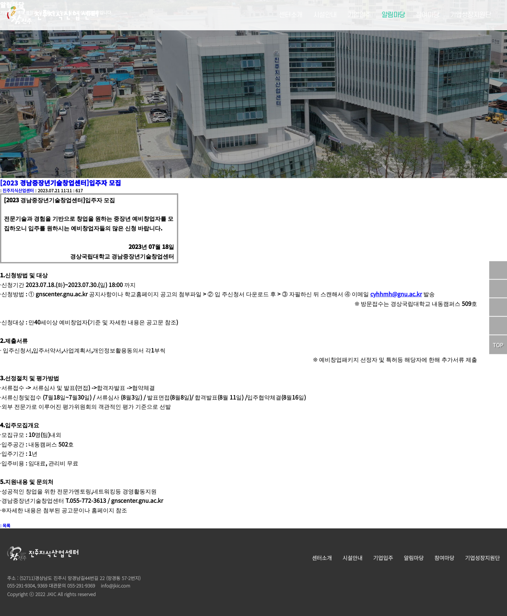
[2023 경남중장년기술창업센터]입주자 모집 (60, 182)
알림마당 (393, 15)
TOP (498, 345)
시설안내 (325, 15)
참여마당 (427, 15)
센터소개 (291, 15)
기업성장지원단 (470, 15)
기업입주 (359, 15)
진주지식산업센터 (18, 190)
